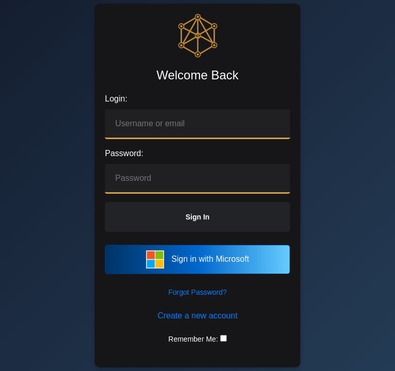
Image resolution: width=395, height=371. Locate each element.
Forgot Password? (197, 292)
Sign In (198, 217)
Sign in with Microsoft (197, 259)
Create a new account (197, 315)
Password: (124, 153)
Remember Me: (193, 339)
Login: (116, 98)
